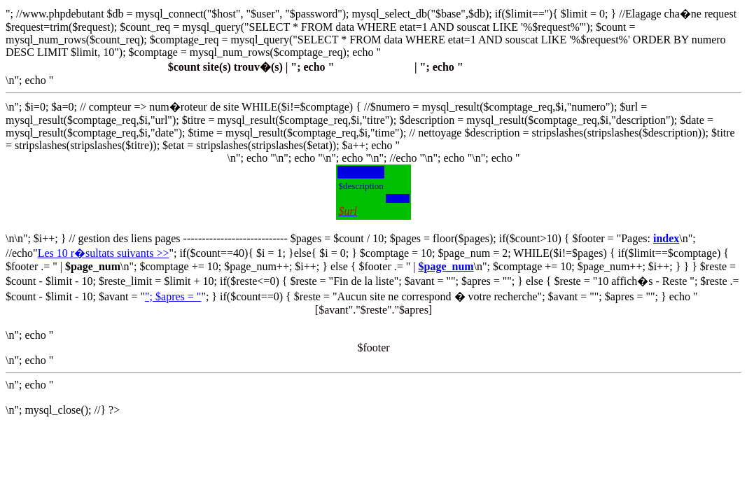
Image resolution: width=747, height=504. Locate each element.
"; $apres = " (173, 296)
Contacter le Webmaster (521, 67)
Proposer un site (373, 67)
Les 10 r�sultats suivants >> (103, 253)
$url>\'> (397, 198)
